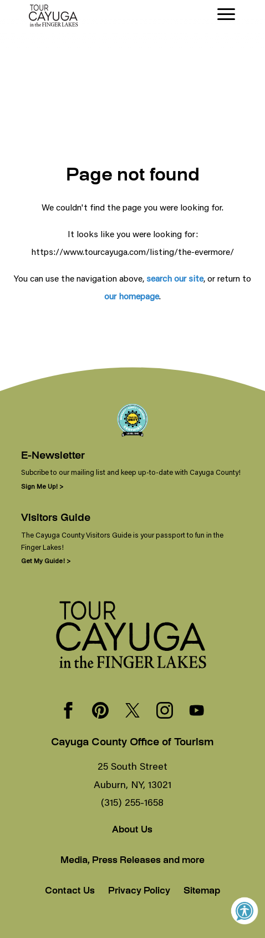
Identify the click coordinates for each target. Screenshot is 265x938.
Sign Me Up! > (42, 486)
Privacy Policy (139, 891)
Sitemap (202, 891)
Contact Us (70, 891)
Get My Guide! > (45, 560)
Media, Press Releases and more (132, 861)
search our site (174, 278)
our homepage (131, 296)
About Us (132, 830)
